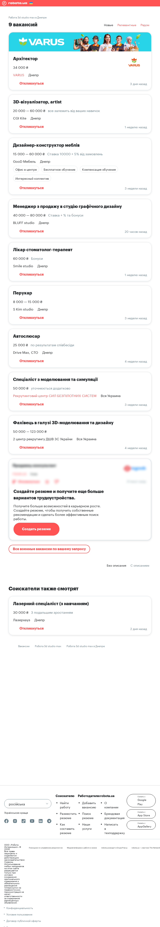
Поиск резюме (87, 815)
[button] (141, 800)
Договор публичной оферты (23, 920)
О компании (111, 804)
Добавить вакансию (89, 804)
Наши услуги (87, 826)
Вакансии (24, 646)
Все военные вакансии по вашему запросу (49, 549)
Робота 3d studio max (48, 646)
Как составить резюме (67, 828)
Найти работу (65, 804)
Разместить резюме (68, 815)
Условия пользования (19, 914)
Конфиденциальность (19, 908)
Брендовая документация (114, 815)
